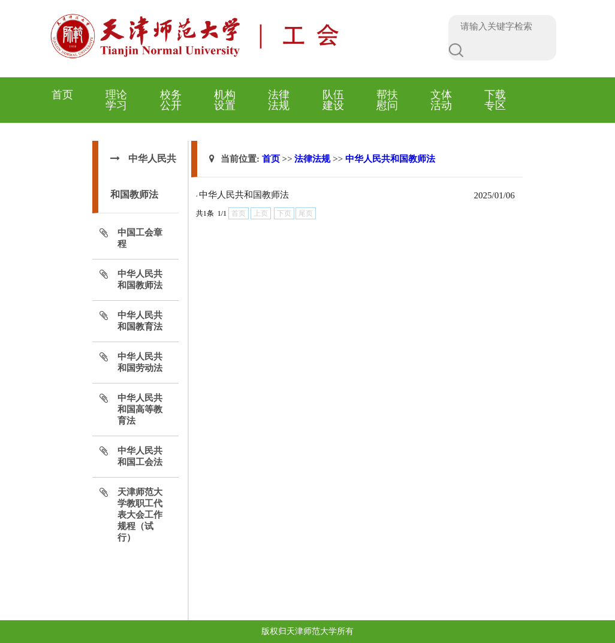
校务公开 (171, 100)
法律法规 (279, 100)
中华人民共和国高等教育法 (139, 409)
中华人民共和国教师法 (390, 159)
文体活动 (441, 100)
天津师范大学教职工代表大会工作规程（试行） (139, 514)
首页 (62, 95)
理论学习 (116, 100)
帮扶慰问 (387, 100)
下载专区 (495, 100)
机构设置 (225, 100)
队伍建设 (333, 100)
